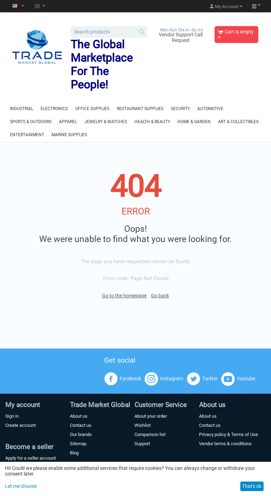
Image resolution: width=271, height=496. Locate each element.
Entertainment (27, 134)
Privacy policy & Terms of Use (228, 434)
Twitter (202, 379)
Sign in (12, 416)
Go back (160, 295)
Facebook (122, 379)
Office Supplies (92, 108)
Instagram (164, 379)
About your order (150, 416)
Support (142, 443)
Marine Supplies (69, 134)
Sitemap (78, 443)
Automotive (210, 108)
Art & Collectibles (238, 121)
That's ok (251, 486)
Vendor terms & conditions (225, 443)
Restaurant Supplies (140, 108)
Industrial (21, 108)
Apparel (68, 121)
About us (79, 416)
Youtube (238, 379)
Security (180, 108)
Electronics (54, 108)
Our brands (81, 434)
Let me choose (21, 486)
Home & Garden (194, 121)
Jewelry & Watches (105, 121)
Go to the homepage (124, 295)
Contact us (80, 425)
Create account (20, 425)
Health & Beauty (152, 121)
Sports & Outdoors (31, 121)
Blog (74, 452)
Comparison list (149, 434)
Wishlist (142, 425)
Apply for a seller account (30, 458)
